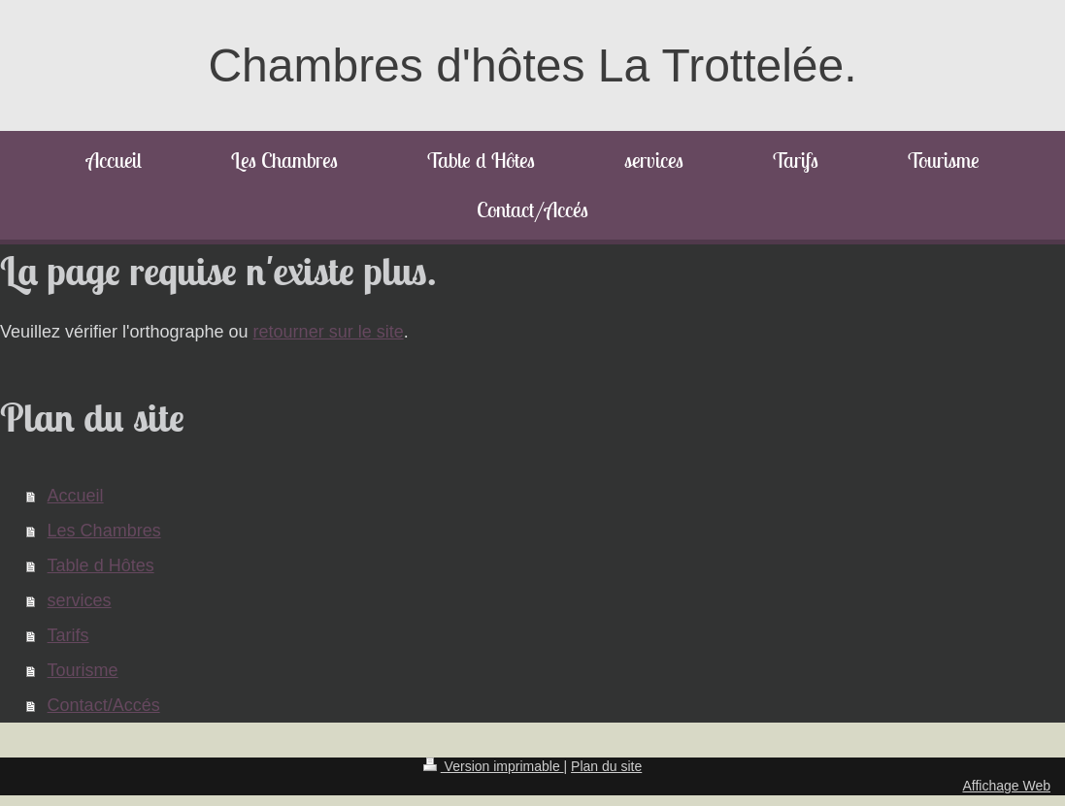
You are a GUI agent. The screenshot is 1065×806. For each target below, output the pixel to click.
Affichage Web (1006, 785)
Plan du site (606, 766)
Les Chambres (104, 530)
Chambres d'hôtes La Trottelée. (532, 65)
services (80, 600)
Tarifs (68, 635)
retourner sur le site (328, 331)
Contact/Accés (104, 705)
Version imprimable (493, 766)
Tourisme (83, 670)
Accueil (76, 495)
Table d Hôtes (101, 565)
